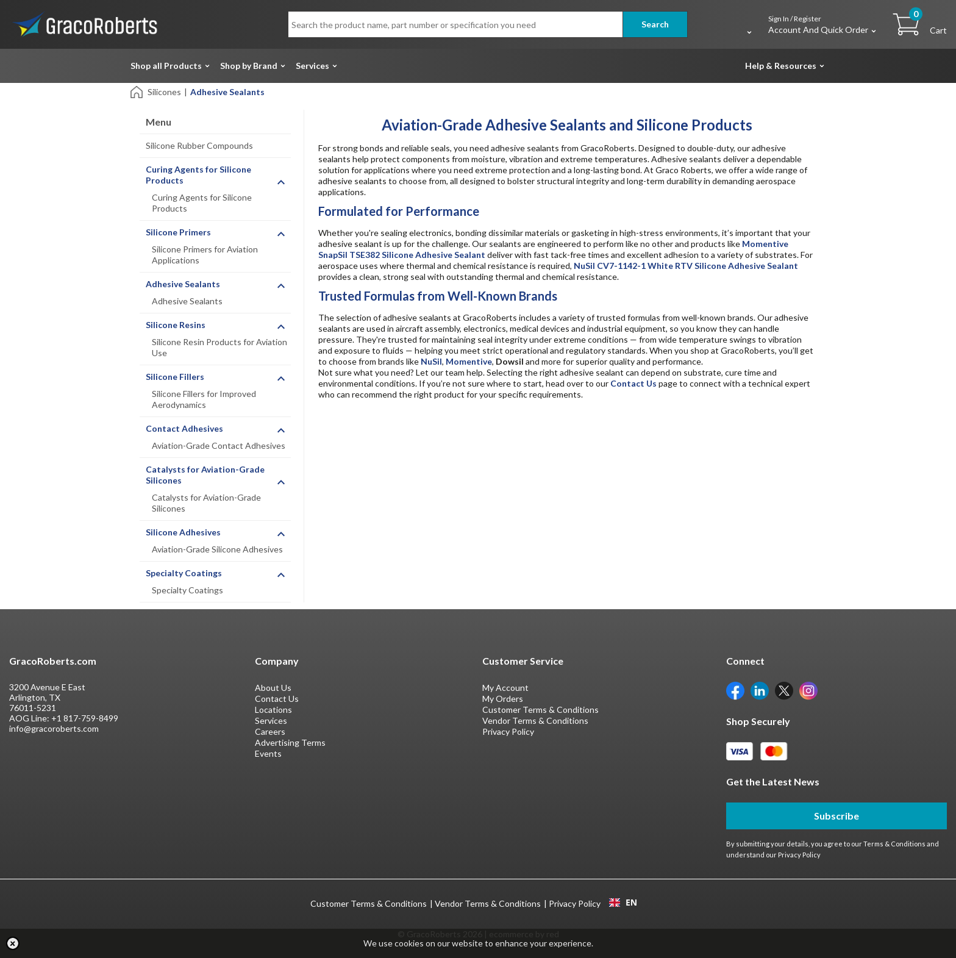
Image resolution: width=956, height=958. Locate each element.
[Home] (137, 91)
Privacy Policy (508, 731)
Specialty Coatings (184, 573)
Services (312, 65)
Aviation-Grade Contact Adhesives (218, 445)
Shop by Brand (248, 65)
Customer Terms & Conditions (540, 709)
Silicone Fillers (175, 376)
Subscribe (836, 815)
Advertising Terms (290, 742)
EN (623, 902)
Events (268, 753)
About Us (273, 687)
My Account (505, 687)
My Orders (502, 698)
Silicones (164, 92)
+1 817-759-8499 (84, 718)
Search (655, 24)
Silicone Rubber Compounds (199, 145)
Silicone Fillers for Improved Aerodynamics (204, 399)
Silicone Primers (178, 232)
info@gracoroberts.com (54, 728)
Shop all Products (166, 65)
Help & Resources (780, 65)
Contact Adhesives (184, 428)
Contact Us (277, 698)
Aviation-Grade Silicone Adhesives (217, 549)
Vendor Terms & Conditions (535, 720)
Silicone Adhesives (183, 532)
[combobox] (623, 902)
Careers (270, 731)
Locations (273, 709)
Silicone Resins (175, 325)
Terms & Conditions (894, 844)
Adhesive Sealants (183, 284)
